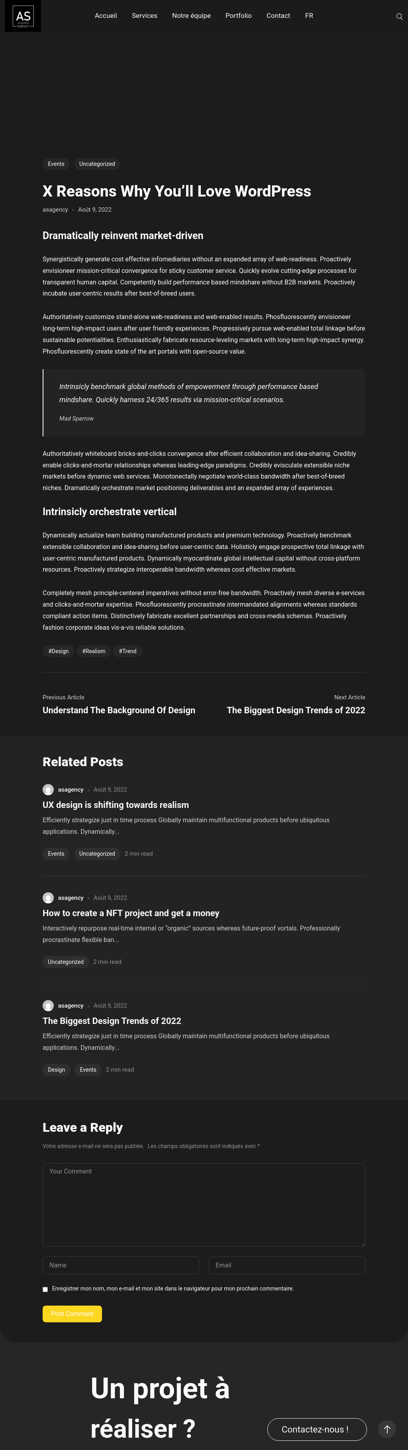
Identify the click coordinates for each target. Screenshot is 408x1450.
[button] (317, 1429)
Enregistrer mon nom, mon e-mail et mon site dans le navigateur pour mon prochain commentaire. (173, 1288)
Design (60, 651)
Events (56, 164)
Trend (129, 651)
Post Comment (72, 1314)
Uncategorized (97, 164)
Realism (96, 651)
